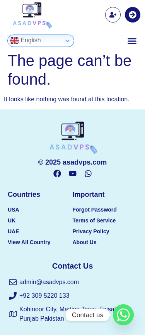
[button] (132, 40)
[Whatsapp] (123, 314)
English (25, 40)
